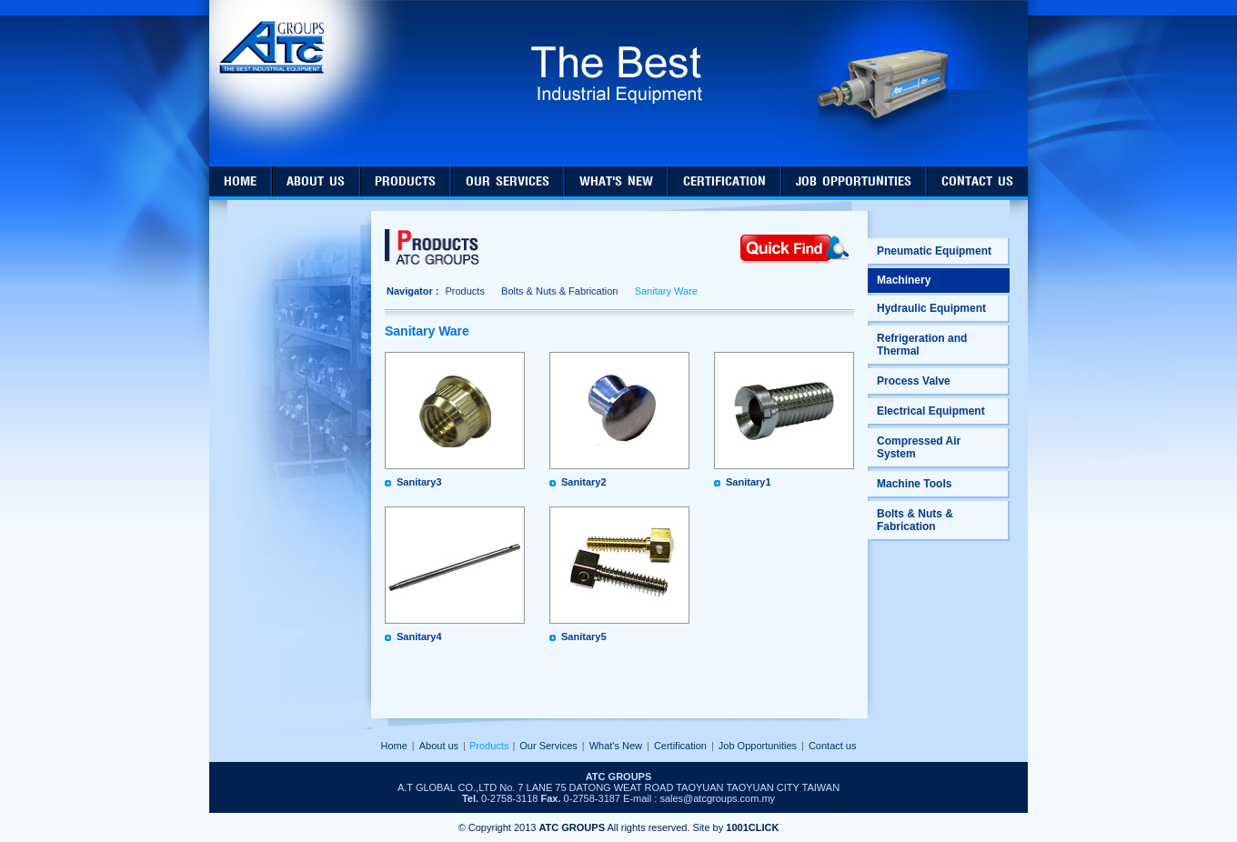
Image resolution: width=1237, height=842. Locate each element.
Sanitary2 (584, 481)
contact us (977, 181)
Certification (680, 745)
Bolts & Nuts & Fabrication (559, 291)
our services (507, 181)
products (405, 181)
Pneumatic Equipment (934, 251)
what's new (616, 181)
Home (393, 745)
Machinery (903, 280)
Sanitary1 (748, 481)
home (240, 181)
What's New (615, 745)
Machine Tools (914, 483)
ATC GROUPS (571, 827)
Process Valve (913, 381)
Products (464, 291)
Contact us (833, 745)
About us (438, 745)
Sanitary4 (419, 636)
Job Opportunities (758, 745)
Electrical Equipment (931, 411)
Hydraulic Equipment (931, 308)
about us (316, 181)
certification (724, 181)
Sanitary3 (419, 481)
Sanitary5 (584, 636)
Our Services (548, 745)
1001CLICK (752, 827)
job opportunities (853, 181)
